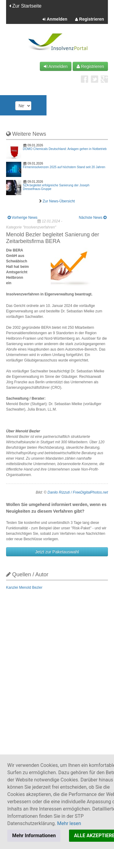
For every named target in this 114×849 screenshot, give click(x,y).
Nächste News (92, 217)
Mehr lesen (69, 823)
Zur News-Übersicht (59, 201)
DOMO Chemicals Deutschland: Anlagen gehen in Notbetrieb (65, 149)
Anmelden (55, 19)
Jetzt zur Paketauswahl (57, 551)
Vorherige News (22, 217)
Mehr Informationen (34, 835)
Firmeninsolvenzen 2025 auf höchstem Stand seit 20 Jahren (64, 167)
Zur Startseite (25, 5)
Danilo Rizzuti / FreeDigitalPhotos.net (77, 492)
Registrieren (89, 19)
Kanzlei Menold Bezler (24, 587)
